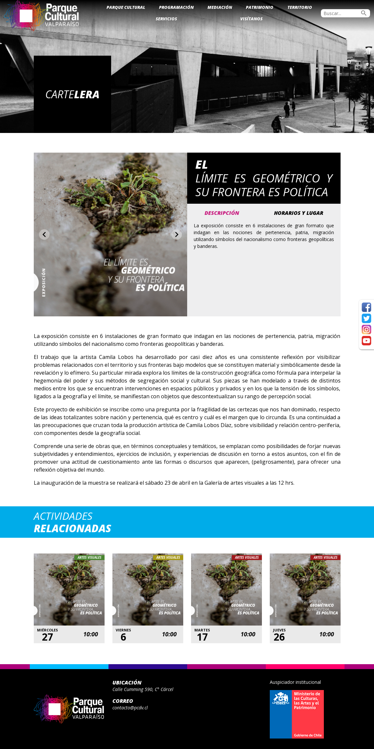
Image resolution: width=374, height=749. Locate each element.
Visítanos (251, 19)
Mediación (219, 7)
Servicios (166, 19)
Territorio (299, 7)
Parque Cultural (126, 7)
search (363, 13)
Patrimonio (259, 7)
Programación (176, 7)
